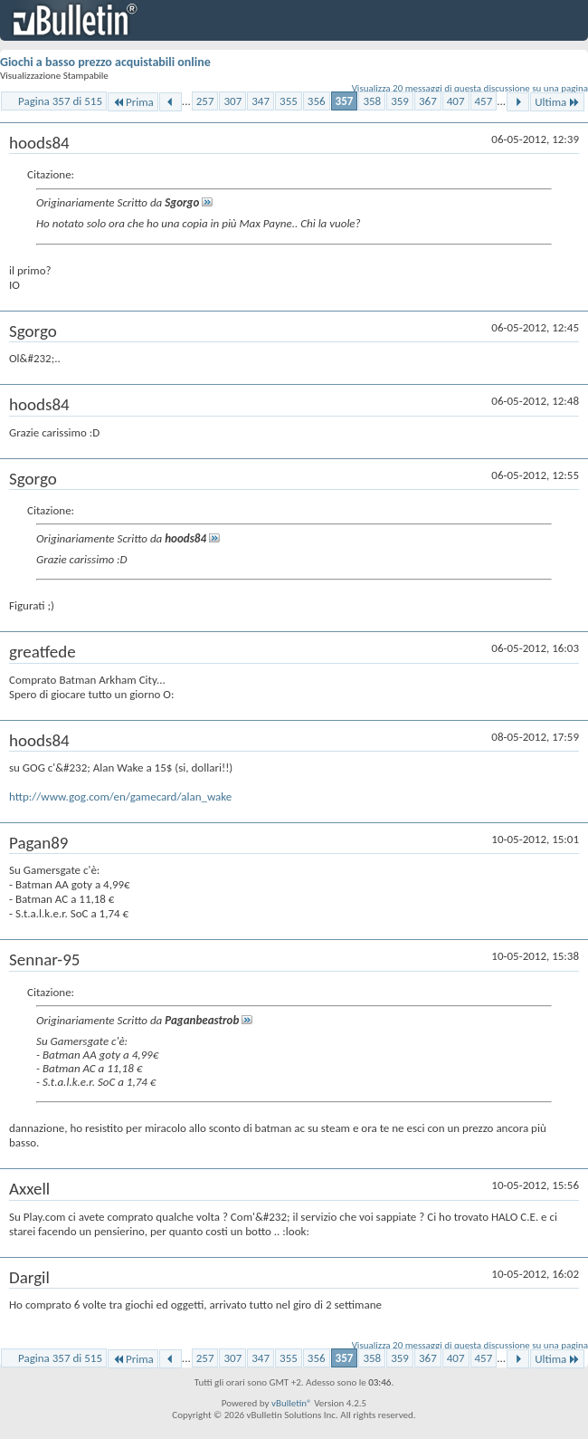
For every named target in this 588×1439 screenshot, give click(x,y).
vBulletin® (291, 1403)
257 (205, 101)
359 (400, 101)
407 (456, 101)
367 (428, 101)
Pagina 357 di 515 (60, 101)
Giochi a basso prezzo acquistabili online (105, 62)
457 (484, 101)
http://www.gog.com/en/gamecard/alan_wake (120, 796)
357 (345, 101)
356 (317, 101)
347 (260, 101)
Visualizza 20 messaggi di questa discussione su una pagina (470, 88)
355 (289, 101)
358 (372, 101)
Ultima (557, 102)
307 (232, 101)
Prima (133, 102)
